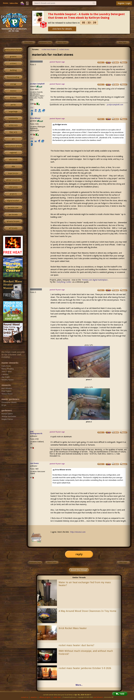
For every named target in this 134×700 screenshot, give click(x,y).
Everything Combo (64, 282)
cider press (13, 187)
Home (5, 3)
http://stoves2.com (77, 532)
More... (79, 685)
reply (79, 554)
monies (13, 91)
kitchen (13, 98)
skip (13, 166)
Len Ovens (34, 463)
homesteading (13, 77)
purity (13, 105)
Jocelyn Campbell (37, 84)
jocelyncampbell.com (115, 105)
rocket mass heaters (49, 49)
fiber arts (13, 132)
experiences (13, 173)
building (13, 70)
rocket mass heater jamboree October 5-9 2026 (85, 668)
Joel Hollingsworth (36, 432)
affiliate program (45, 697)
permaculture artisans (13, 146)
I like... (32, 108)
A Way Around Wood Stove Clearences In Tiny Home (87, 611)
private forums (13, 221)
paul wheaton (98, 697)
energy (13, 84)
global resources (13, 180)
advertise (33, 697)
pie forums (13, 214)
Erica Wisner (35, 118)
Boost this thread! (79, 570)
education (13, 160)
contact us (24, 697)
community (13, 118)
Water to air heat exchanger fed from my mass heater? (85, 584)
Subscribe (14, 3)
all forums (13, 228)
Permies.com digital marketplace (94, 280)
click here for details (62, 29)
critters (13, 63)
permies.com (13, 208)
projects (13, 194)
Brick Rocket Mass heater (73, 628)
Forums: (35, 49)
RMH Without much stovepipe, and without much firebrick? (86, 652)
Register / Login (124, 3)
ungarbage (13, 111)
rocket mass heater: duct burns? (76, 645)
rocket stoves (64, 49)
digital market (13, 201)
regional (13, 153)
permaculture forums (13, 50)
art (13, 139)
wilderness (13, 125)
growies (13, 57)
